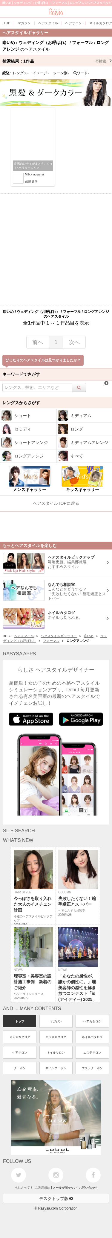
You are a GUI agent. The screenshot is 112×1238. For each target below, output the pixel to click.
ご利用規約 (42, 1187)
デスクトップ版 (56, 1198)
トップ (19, 1021)
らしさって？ (24, 1187)
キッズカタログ (55, 1037)
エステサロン (92, 1052)
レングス (21, 73)
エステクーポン (92, 1068)
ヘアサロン (19, 1052)
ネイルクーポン (55, 1068)
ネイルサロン (56, 1052)
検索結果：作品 (57, 61)
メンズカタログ (19, 1037)
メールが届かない (65, 1187)
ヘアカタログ (92, 1021)
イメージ (41, 73)
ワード (81, 73)
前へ (37, 342)
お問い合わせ (88, 1187)
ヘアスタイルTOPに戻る (56, 503)
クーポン (20, 1068)
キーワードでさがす (21, 374)
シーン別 (61, 73)
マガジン (56, 1021)
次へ (74, 342)
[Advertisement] (56, 250)
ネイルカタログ (92, 1037)
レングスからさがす (21, 402)
